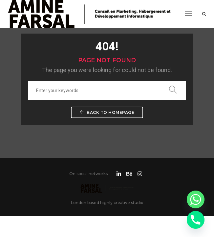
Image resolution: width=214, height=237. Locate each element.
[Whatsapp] (195, 199)
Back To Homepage (107, 112)
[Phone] (195, 220)
